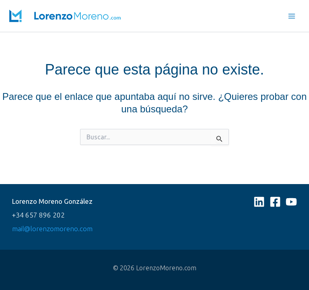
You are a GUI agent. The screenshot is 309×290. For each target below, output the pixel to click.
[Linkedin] (259, 201)
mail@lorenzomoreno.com (52, 228)
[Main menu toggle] (292, 16)
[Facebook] (275, 201)
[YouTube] (291, 201)
